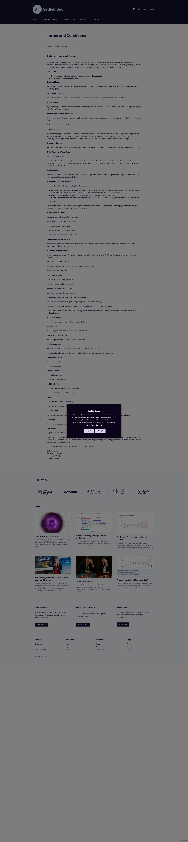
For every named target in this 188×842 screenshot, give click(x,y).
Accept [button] (100, 431)
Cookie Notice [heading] (94, 411)
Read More (90, 425)
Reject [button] (88, 431)
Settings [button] (99, 425)
